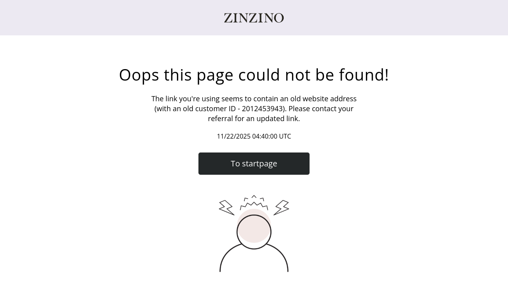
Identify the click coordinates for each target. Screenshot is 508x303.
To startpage (254, 163)
